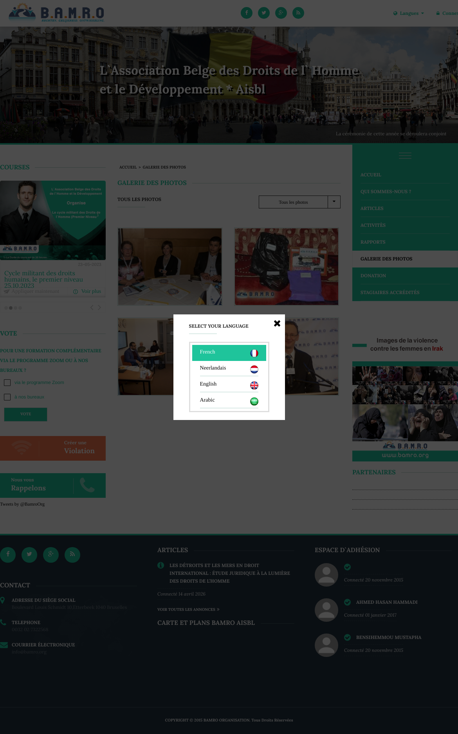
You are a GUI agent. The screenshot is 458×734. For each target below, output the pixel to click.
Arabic (229, 401)
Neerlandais (229, 369)
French (229, 353)
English (229, 385)
